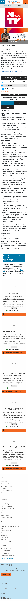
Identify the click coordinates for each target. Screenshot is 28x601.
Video (7, 107)
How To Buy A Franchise (7, 508)
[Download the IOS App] (6, 588)
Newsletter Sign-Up (6, 504)
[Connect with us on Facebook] (2, 598)
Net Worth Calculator (6, 506)
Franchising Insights (6, 533)
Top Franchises (5, 515)
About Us (3, 528)
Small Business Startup (7, 517)
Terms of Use (4, 539)
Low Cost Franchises (6, 486)
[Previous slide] (2, 35)
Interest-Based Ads (6, 541)
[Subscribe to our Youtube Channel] (11, 598)
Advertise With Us (6, 530)
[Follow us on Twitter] (5, 598)
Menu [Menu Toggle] (2, 2)
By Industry (4, 481)
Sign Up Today (6, 574)
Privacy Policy (5, 537)
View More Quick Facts (5, 91)
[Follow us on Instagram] (8, 598)
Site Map (3, 495)
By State (3, 488)
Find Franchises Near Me (8, 492)
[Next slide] (25, 35)
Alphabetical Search (6, 490)
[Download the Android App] (16, 588)
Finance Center (5, 512)
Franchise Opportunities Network (10, 526)
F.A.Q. (2, 510)
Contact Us (4, 535)
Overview (7, 103)
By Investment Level (6, 484)
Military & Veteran (20, 103)
